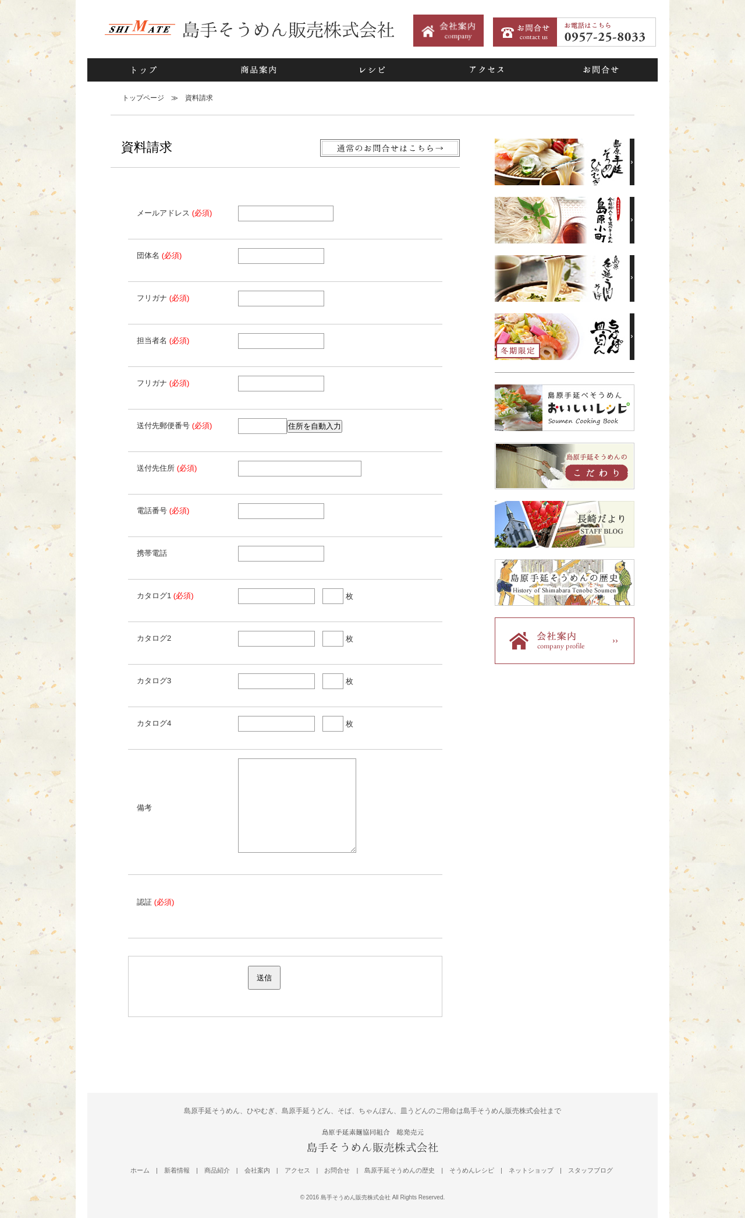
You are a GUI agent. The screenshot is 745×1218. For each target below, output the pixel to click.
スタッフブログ (590, 1170)
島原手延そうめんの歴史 (399, 1170)
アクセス (487, 70)
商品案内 (258, 70)
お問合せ (601, 70)
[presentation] (326, 906)
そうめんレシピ (471, 1170)
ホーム (140, 1170)
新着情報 (177, 1170)
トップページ (143, 98)
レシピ (372, 70)
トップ (144, 70)
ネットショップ (531, 1170)
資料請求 (199, 98)
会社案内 (257, 1170)
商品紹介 (217, 1170)
